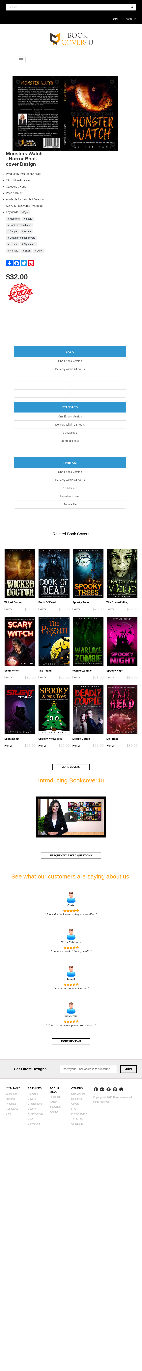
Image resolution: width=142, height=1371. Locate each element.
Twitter (53, 1102)
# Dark (38, 250)
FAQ (73, 1109)
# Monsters (13, 218)
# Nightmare (28, 244)
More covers (71, 767)
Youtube (54, 1112)
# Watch (26, 231)
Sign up (130, 19)
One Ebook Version (70, 361)
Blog (8, 1114)
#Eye (25, 212)
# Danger (12, 231)
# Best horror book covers (21, 238)
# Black (26, 250)
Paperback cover (70, 441)
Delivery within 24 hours (70, 369)
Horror (8, 609)
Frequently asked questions (71, 855)
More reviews (71, 1041)
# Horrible (13, 250)
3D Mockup (70, 432)
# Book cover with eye (19, 225)
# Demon (12, 244)
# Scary (28, 218)
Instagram (55, 1107)
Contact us (12, 1109)
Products (11, 1104)
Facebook (54, 1097)
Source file (69, 504)
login (114, 19)
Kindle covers (35, 1114)
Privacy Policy (79, 1114)
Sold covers (78, 1094)
